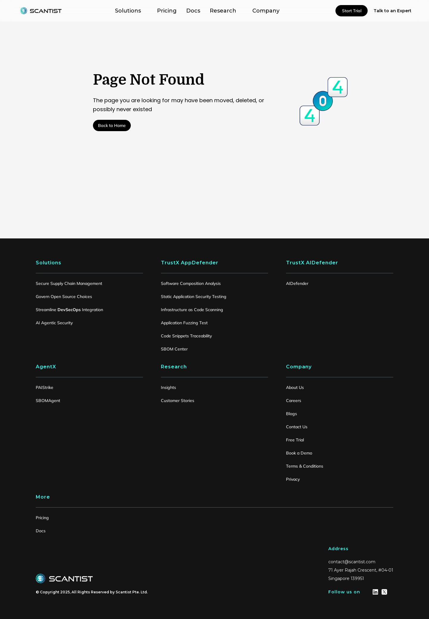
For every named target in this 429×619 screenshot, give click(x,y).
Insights (168, 387)
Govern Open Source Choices (64, 296)
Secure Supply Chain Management (69, 283)
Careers (293, 400)
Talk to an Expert (392, 10)
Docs (41, 530)
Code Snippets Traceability (186, 336)
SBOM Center (174, 349)
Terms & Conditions (304, 466)
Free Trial (295, 440)
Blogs (291, 413)
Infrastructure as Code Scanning (192, 309)
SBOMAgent (48, 400)
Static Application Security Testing (193, 296)
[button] (131, 11)
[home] (41, 10)
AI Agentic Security (54, 322)
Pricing (42, 517)
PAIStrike (44, 387)
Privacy (293, 479)
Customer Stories (177, 400)
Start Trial (351, 10)
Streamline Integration (69, 309)
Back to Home (112, 125)
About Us (295, 387)
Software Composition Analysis (191, 283)
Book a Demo (299, 453)
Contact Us (296, 426)
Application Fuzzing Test (184, 322)
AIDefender (297, 283)
